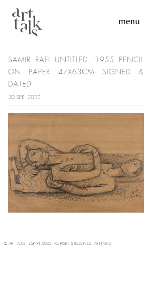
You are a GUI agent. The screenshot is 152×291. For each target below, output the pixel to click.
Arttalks (102, 244)
